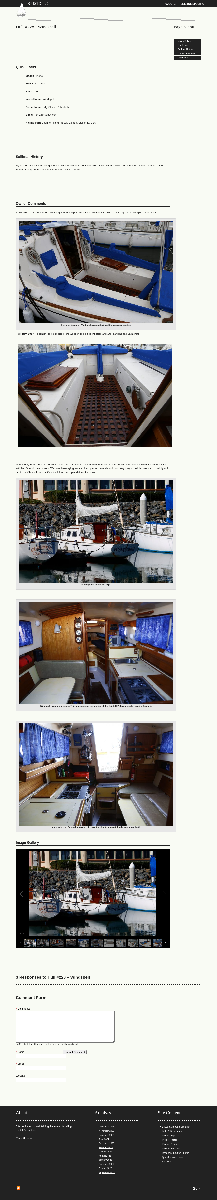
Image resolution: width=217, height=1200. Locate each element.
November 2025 (106, 1131)
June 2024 (104, 1139)
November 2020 (106, 1164)
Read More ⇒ (24, 1138)
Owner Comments (186, 53)
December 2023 (106, 1143)
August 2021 (105, 1156)
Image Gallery (184, 41)
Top (195, 1188)
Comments (183, 57)
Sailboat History (185, 49)
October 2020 (105, 1168)
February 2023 (106, 1147)
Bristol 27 (38, 4)
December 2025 (106, 1126)
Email (20, 1063)
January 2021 (105, 1160)
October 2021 (105, 1151)
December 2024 (106, 1135)
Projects (169, 3)
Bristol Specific (192, 3)
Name (20, 1051)
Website (20, 1075)
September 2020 (107, 1172)
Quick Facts (183, 45)
